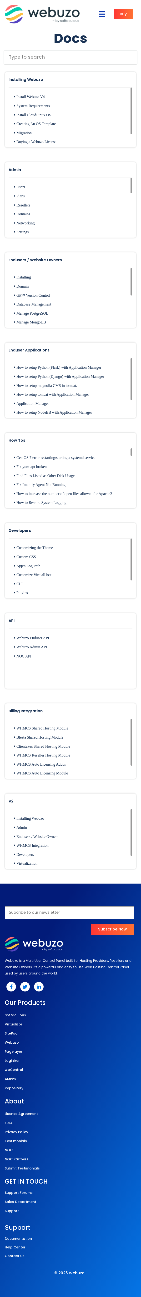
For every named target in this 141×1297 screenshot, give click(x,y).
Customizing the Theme (33, 548)
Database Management (32, 304)
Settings (21, 232)
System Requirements (32, 106)
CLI (18, 584)
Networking (24, 223)
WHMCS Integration (31, 845)
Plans (19, 196)
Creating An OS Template (35, 124)
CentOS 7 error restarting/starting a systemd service (54, 458)
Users (19, 187)
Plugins (21, 593)
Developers (24, 854)
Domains (22, 214)
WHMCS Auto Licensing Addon (40, 764)
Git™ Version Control (32, 295)
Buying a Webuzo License (35, 142)
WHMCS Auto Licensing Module (41, 773)
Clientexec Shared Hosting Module (42, 746)
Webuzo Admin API (30, 647)
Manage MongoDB (30, 322)
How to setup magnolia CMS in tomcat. (45, 386)
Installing (22, 277)
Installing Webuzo (29, 818)
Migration (23, 133)
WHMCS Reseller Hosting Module (42, 755)
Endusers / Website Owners (36, 837)
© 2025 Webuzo (69, 1273)
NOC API (22, 656)
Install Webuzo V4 (29, 97)
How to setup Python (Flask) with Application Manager (57, 367)
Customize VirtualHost (32, 575)
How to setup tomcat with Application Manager (51, 394)
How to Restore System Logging (40, 503)
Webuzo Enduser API (31, 638)
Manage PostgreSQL (31, 313)
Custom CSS (25, 557)
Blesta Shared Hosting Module (38, 737)
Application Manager (31, 403)
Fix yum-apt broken (30, 467)
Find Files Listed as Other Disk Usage (44, 476)
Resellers (22, 205)
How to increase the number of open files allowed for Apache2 (63, 494)
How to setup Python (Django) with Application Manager (59, 376)
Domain (21, 286)
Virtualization (25, 863)
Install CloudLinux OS (32, 115)
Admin (20, 827)
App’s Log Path (27, 566)
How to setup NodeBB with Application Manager (53, 412)
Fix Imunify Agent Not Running (39, 485)
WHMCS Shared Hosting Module (41, 728)
